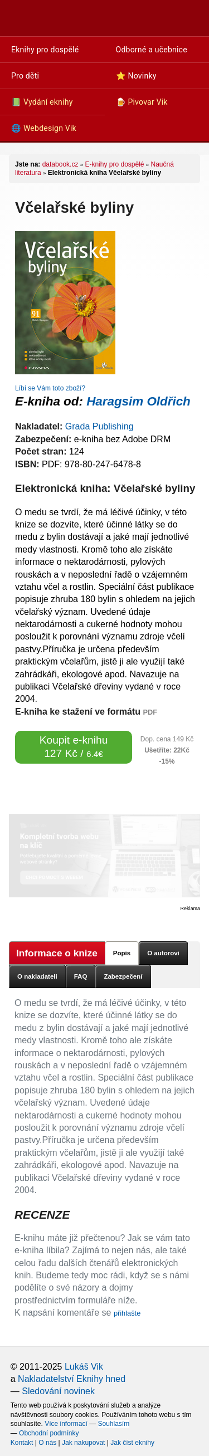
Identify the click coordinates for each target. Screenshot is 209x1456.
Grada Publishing (99, 426)
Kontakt (22, 1443)
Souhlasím (114, 1424)
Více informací (66, 1424)
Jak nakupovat (83, 1443)
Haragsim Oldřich (138, 401)
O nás (47, 1443)
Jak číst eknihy (132, 1443)
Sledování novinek (58, 1391)
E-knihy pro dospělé (114, 164)
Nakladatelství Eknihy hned (71, 1379)
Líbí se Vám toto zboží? (50, 388)
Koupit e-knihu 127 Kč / (74, 746)
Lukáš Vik (84, 1366)
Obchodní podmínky (49, 1433)
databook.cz (60, 164)
